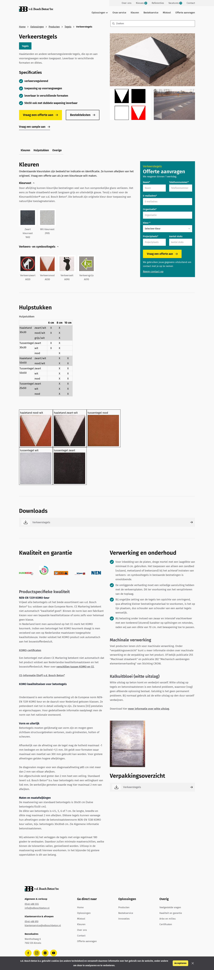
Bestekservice (151, 12)
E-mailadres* (150, 195)
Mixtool (167, 12)
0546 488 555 (32, 904)
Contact (81, 935)
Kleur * (146, 222)
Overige (57, 150)
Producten (54, 26)
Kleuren (135, 12)
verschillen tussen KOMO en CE (75, 666)
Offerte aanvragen (185, 12)
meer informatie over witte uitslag (148, 708)
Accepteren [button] (180, 963)
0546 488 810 (31, 921)
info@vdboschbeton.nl (37, 908)
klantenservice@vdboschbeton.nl (43, 925)
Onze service (119, 12)
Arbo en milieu (167, 918)
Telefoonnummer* (179, 182)
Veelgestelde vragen (170, 907)
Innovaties (124, 918)
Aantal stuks (175, 236)
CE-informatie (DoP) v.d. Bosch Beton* (42, 675)
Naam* (146, 182)
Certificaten (165, 924)
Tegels (68, 26)
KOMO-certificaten (30, 650)
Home (22, 26)
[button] (192, 963)
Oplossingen (37, 26)
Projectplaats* (150, 236)
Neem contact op (153, 271)
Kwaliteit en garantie (170, 913)
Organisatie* (150, 209)
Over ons (82, 930)
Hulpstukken (41, 150)
